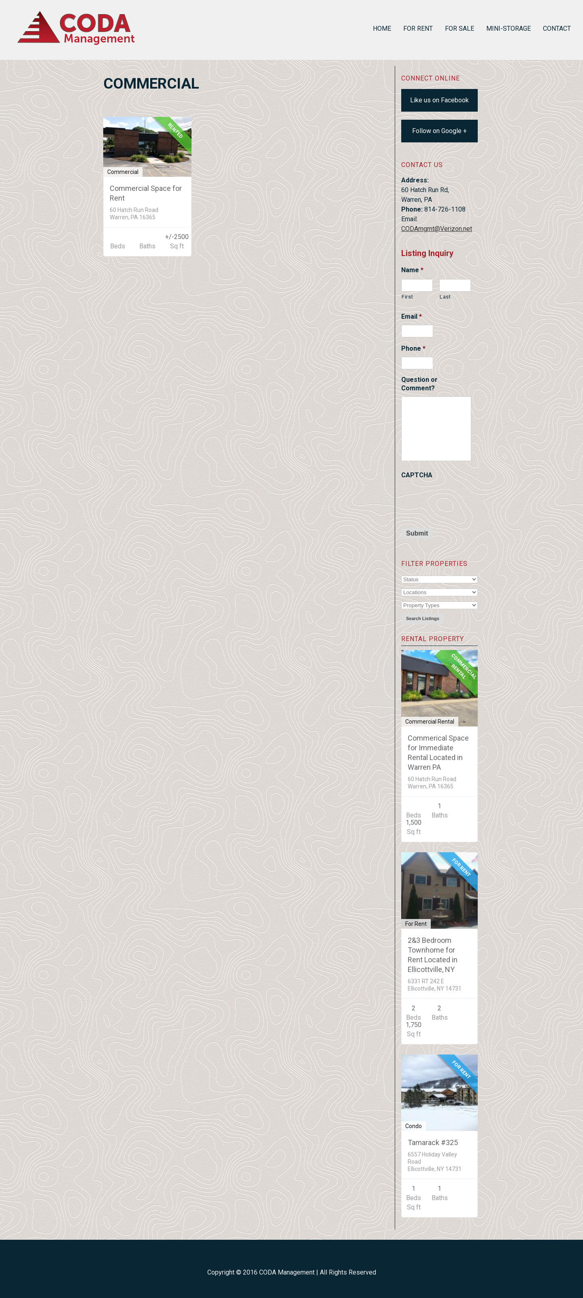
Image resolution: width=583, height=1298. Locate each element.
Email (411, 316)
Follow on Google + (439, 131)
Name (412, 270)
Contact (557, 28)
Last (445, 297)
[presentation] (462, 499)
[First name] (417, 285)
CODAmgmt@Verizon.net (436, 229)
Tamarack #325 (433, 1142)
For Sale (459, 28)
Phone (413, 348)
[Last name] (455, 285)
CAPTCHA (416, 475)
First (407, 297)
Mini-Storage (508, 28)
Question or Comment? (419, 384)
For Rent (418, 28)
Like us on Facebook (439, 100)
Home (382, 28)
